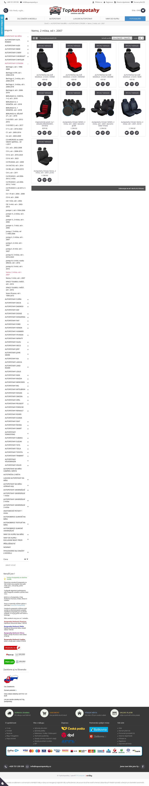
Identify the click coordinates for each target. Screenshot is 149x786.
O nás (7, 728)
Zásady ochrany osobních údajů (44, 738)
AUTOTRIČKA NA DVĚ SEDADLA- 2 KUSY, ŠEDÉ (132, 76)
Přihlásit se (121, 738)
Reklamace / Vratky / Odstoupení (44, 733)
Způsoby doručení (40, 728)
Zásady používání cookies (42, 741)
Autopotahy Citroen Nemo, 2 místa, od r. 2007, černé (132, 123)
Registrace (121, 741)
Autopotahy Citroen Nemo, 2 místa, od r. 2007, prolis (45, 172)
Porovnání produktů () (126, 733)
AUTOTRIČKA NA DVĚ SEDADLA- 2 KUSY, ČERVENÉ (74, 76)
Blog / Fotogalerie (11, 736)
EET (35, 744)
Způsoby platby (39, 731)
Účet (119, 728)
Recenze (8, 733)
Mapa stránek (10, 738)
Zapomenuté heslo (124, 744)
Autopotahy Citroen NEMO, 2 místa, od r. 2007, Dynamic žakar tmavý (103, 124)
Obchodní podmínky (41, 736)
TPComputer (80, 775)
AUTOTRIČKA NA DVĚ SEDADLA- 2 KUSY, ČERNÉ (45, 76)
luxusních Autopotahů (18, 605)
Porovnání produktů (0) (48, 38)
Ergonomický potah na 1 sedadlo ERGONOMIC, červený (45, 124)
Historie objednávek (124, 736)
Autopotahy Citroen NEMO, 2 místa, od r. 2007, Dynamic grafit (74, 124)
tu (16, 690)
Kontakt (8, 731)
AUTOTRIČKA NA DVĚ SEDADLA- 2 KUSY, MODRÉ (103, 76)
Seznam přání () (123, 731)
